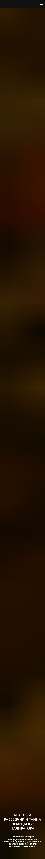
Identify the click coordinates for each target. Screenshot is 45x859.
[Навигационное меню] (41, 4)
